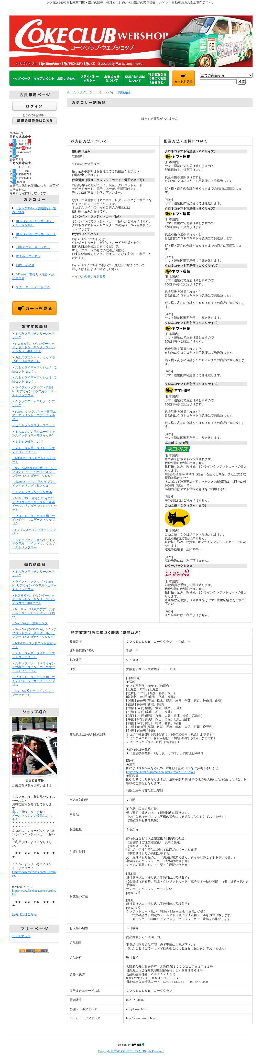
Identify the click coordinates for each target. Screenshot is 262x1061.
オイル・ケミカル (28, 256)
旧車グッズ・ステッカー (33, 247)
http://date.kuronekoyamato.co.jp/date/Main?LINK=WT (160, 772)
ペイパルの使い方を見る (89, 276)
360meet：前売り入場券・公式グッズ (33, 276)
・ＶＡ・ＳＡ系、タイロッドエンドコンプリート (33, 450)
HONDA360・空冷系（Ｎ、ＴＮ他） (34, 236)
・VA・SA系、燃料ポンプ (30, 623)
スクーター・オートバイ (33, 287)
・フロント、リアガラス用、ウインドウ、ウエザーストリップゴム (33, 519)
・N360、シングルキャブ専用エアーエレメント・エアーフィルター (34, 415)
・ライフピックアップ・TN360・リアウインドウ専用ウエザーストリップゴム (34, 391)
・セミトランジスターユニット (33, 425)
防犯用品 (124, 92)
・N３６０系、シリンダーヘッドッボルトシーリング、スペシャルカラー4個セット (33, 347)
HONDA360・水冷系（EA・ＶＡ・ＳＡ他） (33, 223)
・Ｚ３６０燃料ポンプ (27, 441)
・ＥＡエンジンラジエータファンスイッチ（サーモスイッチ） (33, 433)
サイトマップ (21, 936)
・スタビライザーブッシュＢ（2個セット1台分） (34, 379)
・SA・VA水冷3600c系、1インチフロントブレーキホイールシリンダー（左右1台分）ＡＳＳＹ (34, 471)
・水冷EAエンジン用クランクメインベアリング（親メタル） (34, 484)
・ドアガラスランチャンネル (32, 492)
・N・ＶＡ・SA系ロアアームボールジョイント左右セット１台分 (33, 613)
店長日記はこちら (24, 914)
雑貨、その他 (25, 265)
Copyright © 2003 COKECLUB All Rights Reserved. (131, 1051)
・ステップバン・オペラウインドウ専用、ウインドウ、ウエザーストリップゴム (33, 543)
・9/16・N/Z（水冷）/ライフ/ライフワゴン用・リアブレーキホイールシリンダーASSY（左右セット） (34, 504)
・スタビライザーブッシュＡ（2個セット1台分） (34, 369)
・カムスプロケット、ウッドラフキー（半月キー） (33, 359)
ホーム (71, 92)
